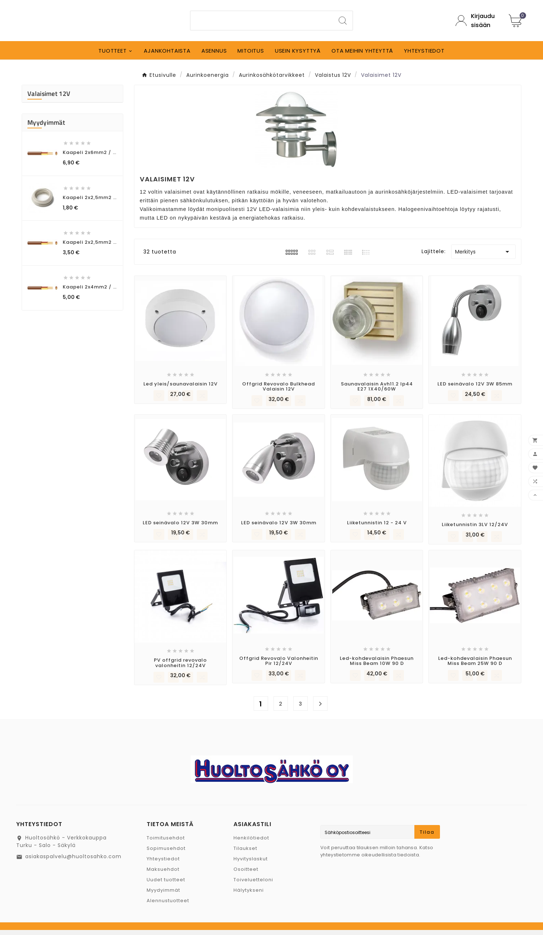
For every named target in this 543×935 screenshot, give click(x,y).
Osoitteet (245, 874)
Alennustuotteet (168, 905)
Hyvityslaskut (250, 863)
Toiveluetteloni (253, 884)
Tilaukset (245, 853)
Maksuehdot (163, 874)
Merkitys (483, 256)
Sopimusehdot (166, 853)
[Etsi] (262, 23)
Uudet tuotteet (166, 884)
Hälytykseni (248, 895)
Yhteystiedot (163, 863)
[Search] (343, 23)
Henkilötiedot (251, 842)
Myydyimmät (163, 895)
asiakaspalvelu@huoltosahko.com (73, 861)
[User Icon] (476, 23)
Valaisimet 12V (48, 98)
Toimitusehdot (166, 842)
